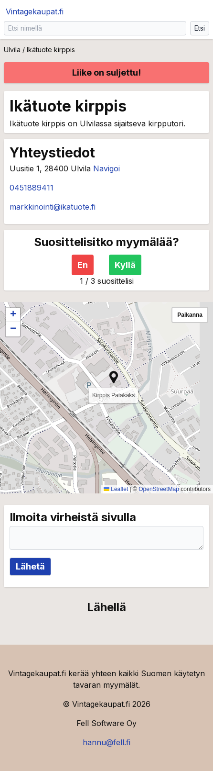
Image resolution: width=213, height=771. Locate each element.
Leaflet (116, 489)
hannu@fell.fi (106, 742)
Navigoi (106, 168)
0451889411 (31, 187)
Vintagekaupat (35, 11)
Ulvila (12, 49)
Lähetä (30, 566)
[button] (113, 377)
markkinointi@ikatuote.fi (53, 207)
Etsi (199, 28)
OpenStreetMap (158, 489)
